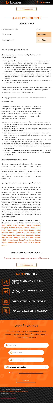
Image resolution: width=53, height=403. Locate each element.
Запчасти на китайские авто (8, 398)
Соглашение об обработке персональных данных (14, 391)
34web (13, 393)
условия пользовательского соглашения (31, 373)
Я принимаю (27, 373)
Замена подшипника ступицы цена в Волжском (26, 258)
